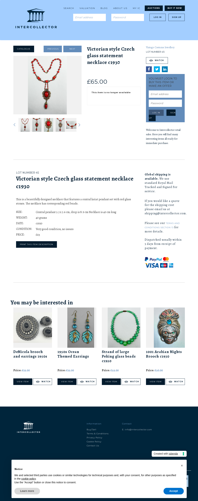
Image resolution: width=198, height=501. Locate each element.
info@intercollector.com (138, 429)
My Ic (136, 8)
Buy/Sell (91, 429)
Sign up (176, 17)
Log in (158, 17)
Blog (104, 8)
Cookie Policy (94, 441)
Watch (159, 60)
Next (72, 49)
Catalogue (23, 49)
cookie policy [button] (28, 478)
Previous (53, 49)
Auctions (154, 8)
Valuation (87, 8)
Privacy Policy (94, 437)
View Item (23, 381)
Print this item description (36, 244)
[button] (182, 465)
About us (120, 8)
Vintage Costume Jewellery (160, 47)
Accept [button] (173, 490)
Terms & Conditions (98, 433)
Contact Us (93, 445)
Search (69, 8)
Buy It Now (175, 8)
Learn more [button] (27, 490)
